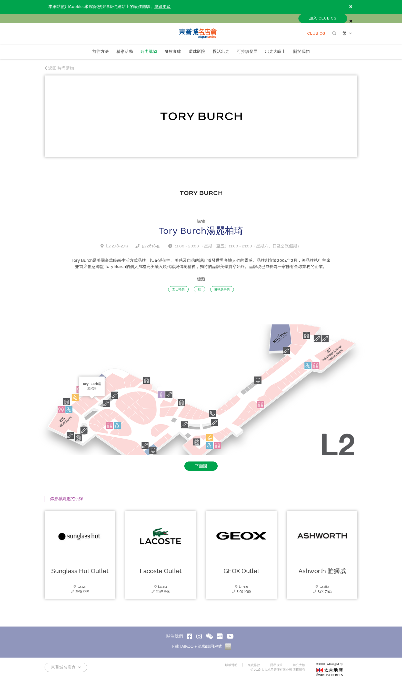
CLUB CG (316, 33)
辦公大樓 (299, 671)
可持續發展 (247, 51)
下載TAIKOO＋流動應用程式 (201, 652)
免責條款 (254, 671)
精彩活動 (124, 51)
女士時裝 (178, 295)
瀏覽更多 (162, 6)
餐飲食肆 (173, 51)
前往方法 (100, 51)
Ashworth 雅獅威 (322, 577)
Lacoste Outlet (161, 577)
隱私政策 (276, 671)
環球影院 (197, 51)
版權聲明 (231, 671)
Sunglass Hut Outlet (79, 577)
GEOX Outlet (241, 577)
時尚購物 (148, 51)
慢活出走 (221, 51)
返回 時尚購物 (59, 74)
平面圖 (201, 471)
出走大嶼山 (275, 51)
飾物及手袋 (222, 295)
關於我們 (301, 51)
